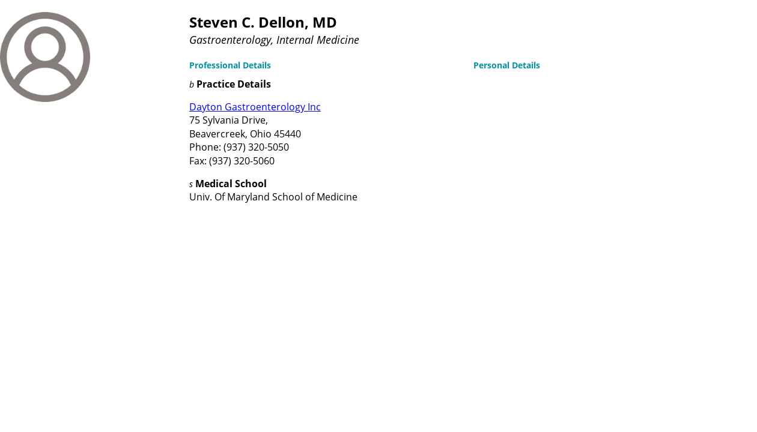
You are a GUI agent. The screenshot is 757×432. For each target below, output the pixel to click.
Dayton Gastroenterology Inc (255, 106)
